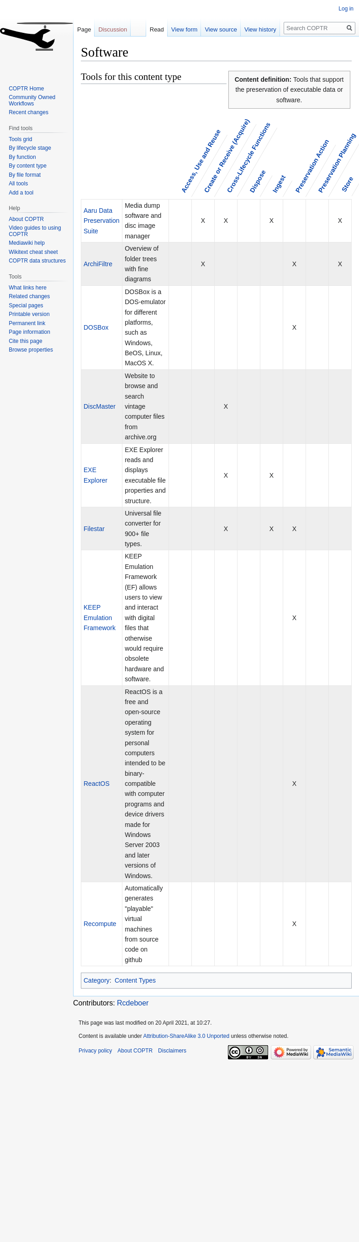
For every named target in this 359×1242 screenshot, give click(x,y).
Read (149, 29)
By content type (28, 166)
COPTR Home (26, 88)
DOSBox (96, 327)
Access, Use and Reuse (201, 161)
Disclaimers (172, 1050)
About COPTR (26, 219)
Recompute (100, 923)
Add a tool (21, 192)
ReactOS (97, 783)
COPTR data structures (37, 261)
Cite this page (25, 341)
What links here (28, 287)
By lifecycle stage (30, 148)
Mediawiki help (27, 243)
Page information (29, 332)
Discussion (112, 29)
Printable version (29, 314)
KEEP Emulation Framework (100, 618)
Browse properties (31, 350)
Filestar (94, 528)
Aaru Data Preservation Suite (102, 221)
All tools (18, 183)
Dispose (257, 181)
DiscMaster (100, 406)
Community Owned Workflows (32, 100)
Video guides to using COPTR (35, 231)
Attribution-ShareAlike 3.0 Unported (186, 1036)
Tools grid (20, 139)
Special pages (26, 305)
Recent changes (28, 112)
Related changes (29, 296)
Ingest (279, 184)
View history (253, 29)
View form (177, 29)
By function (22, 157)
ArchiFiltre (98, 264)
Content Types (135, 980)
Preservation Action (312, 166)
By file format (25, 175)
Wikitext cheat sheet (33, 252)
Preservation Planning (337, 163)
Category (97, 980)
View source (213, 29)
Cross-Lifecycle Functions (249, 157)
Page (84, 29)
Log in (346, 8)
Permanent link (27, 323)
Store (347, 184)
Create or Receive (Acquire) (227, 156)
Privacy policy (95, 1050)
